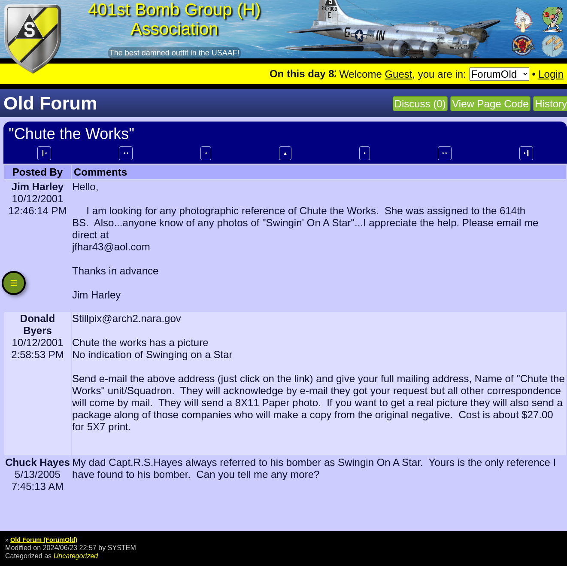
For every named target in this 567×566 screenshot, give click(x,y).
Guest (398, 74)
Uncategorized (76, 556)
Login (551, 74)
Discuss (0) (420, 104)
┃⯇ (44, 153)
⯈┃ (526, 153)
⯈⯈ (445, 153)
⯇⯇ (126, 153)
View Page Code (490, 104)
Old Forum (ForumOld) (43, 539)
